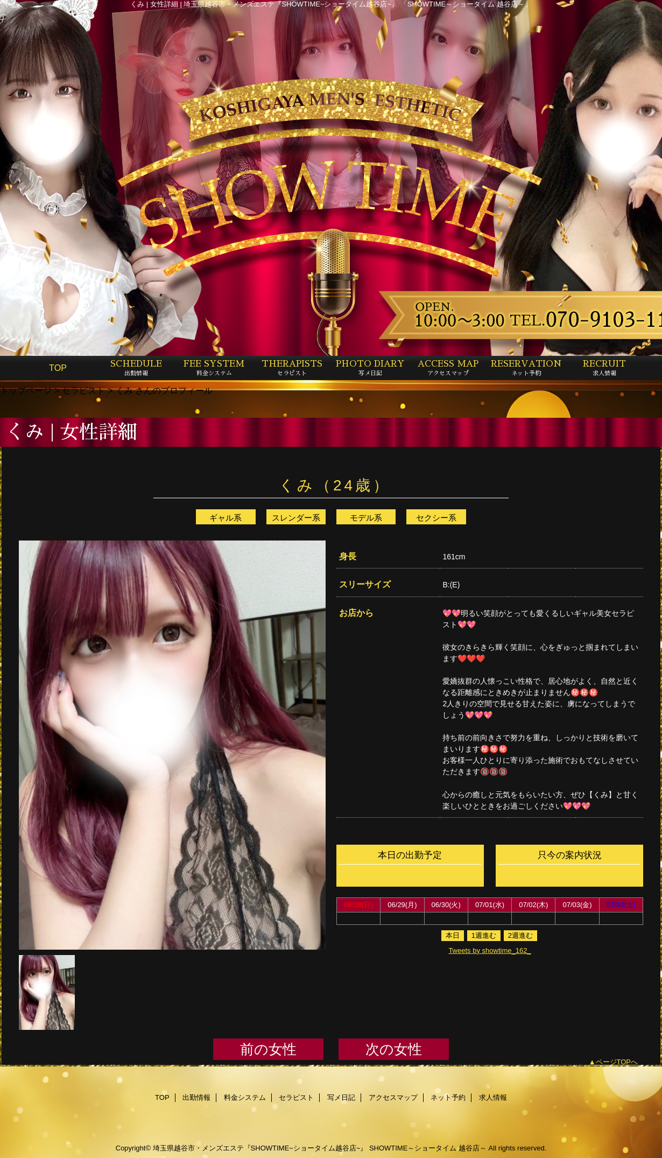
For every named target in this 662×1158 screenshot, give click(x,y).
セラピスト (83, 390)
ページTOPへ (617, 1062)
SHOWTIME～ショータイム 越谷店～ (428, 1148)
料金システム (245, 1097)
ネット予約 (448, 1097)
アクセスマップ (393, 1097)
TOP (58, 368)
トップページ (26, 390)
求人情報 (493, 1097)
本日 (453, 935)
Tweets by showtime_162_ (489, 950)
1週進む (483, 935)
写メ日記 (341, 1097)
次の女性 (393, 1049)
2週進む (520, 935)
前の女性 (268, 1049)
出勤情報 (196, 1097)
